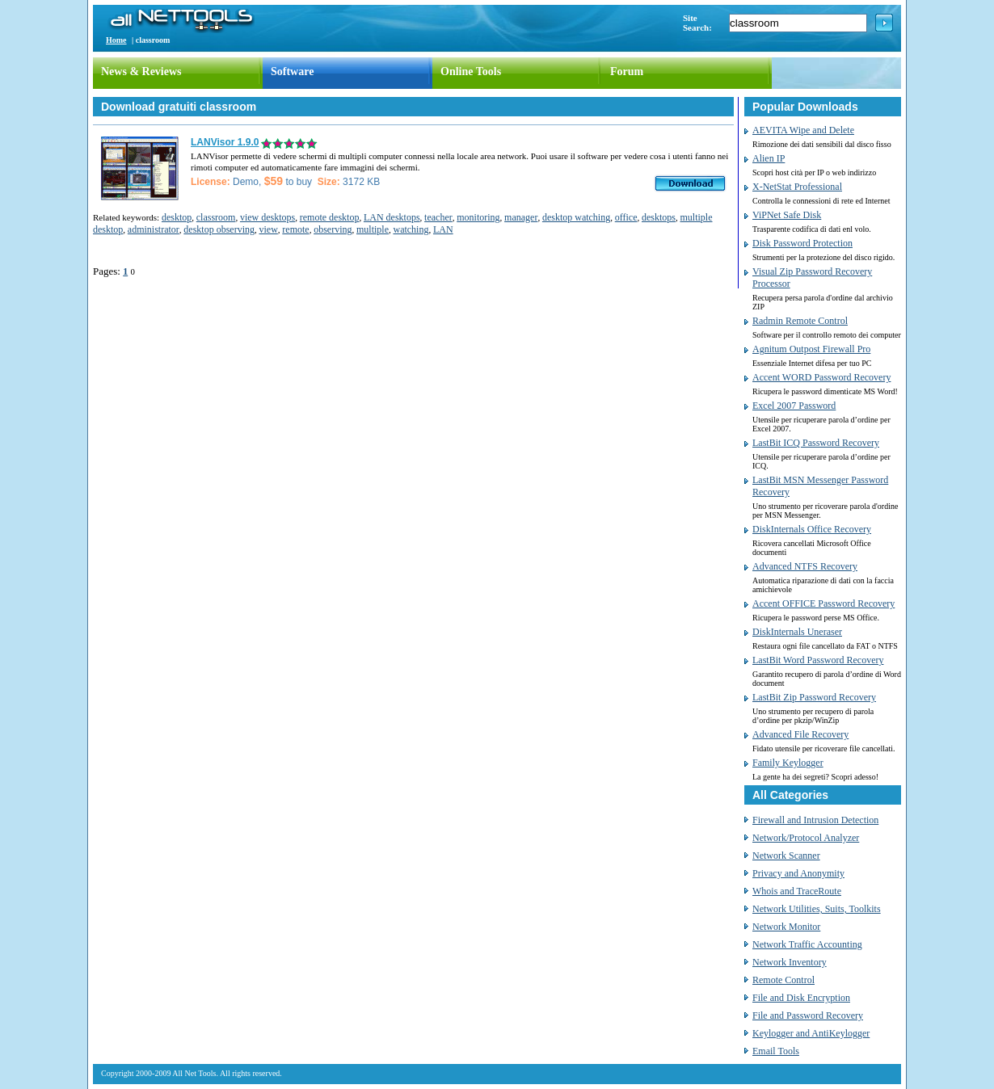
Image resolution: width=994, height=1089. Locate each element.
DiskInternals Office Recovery (811, 529)
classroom (216, 217)
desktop (177, 217)
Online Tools (470, 71)
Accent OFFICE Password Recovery (823, 603)
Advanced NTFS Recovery (804, 566)
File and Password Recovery (807, 1015)
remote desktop (330, 217)
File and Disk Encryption (801, 997)
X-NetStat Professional (797, 186)
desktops (659, 217)
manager (520, 217)
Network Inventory (789, 962)
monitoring (478, 217)
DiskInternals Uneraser (797, 631)
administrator (153, 229)
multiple (372, 229)
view (268, 229)
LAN (443, 229)
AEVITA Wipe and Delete (803, 130)
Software (292, 71)
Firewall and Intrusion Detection (815, 820)
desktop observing (219, 229)
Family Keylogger (787, 762)
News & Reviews (141, 71)
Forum (626, 71)
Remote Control (783, 980)
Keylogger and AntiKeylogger (811, 1033)
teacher (438, 217)
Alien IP (768, 158)
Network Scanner (786, 855)
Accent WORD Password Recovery (821, 377)
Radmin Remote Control (800, 320)
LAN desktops (392, 217)
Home (116, 40)
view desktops (267, 217)
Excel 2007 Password (794, 405)
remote (295, 229)
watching (410, 229)
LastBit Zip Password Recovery (814, 697)
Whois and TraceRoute (796, 891)
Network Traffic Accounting (807, 944)
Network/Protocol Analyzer (805, 837)
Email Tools (775, 1051)
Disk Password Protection (802, 243)
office (626, 217)
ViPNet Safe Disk (786, 215)
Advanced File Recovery (800, 734)
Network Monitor (786, 926)
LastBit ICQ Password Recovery (815, 442)
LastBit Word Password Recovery (817, 660)
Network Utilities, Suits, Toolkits (816, 909)
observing (333, 229)
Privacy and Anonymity (798, 873)
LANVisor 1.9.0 (225, 142)
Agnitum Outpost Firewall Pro (811, 349)
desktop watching (576, 217)
